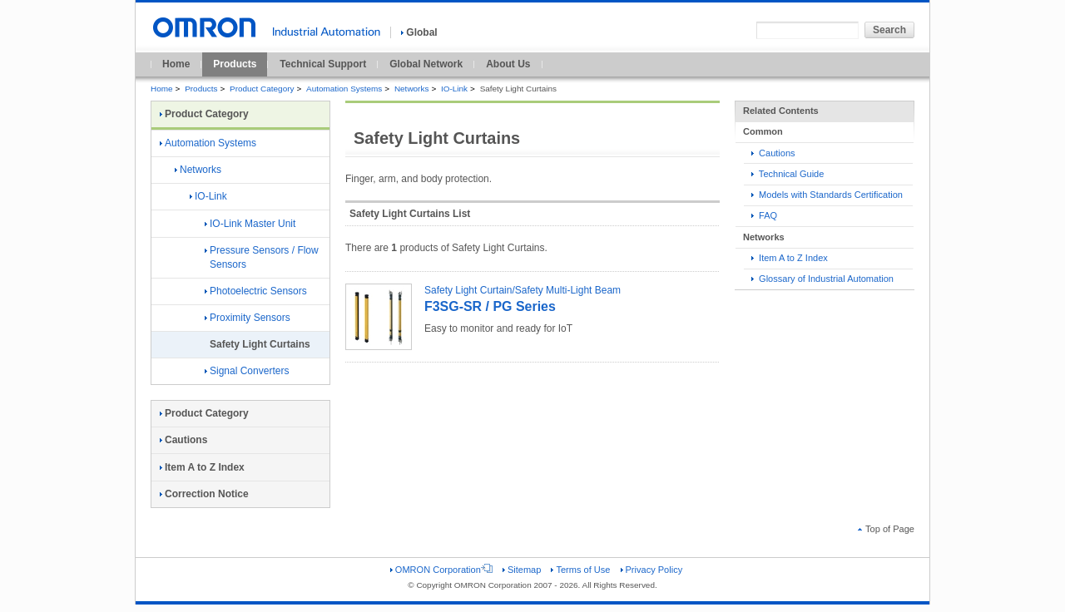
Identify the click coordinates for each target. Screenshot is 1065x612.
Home (176, 64)
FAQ (764, 215)
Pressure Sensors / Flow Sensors (262, 257)
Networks (411, 88)
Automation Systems (344, 88)
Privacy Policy (652, 570)
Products (234, 64)
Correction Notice (204, 494)
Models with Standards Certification (827, 195)
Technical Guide (787, 174)
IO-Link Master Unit (250, 224)
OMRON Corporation (441, 570)
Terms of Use (580, 570)
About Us (508, 64)
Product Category (262, 88)
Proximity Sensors (247, 317)
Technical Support (323, 64)
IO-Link (454, 88)
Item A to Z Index (789, 258)
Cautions (773, 153)
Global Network (426, 64)
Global (419, 32)
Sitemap (522, 570)
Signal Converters (247, 371)
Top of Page (886, 529)
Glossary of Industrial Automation (822, 279)
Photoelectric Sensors (256, 291)
